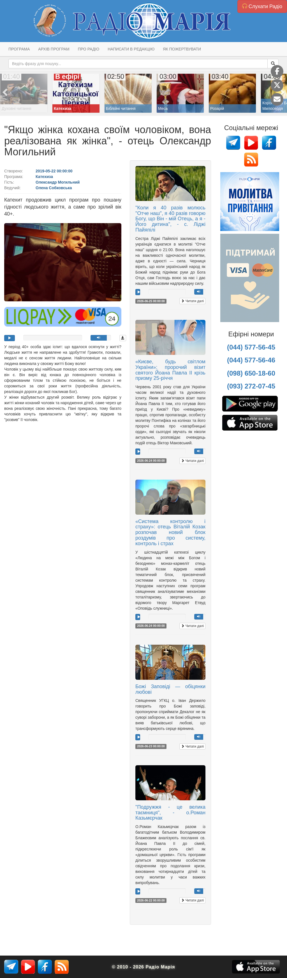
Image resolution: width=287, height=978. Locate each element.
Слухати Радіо (262, 6)
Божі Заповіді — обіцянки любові (170, 689)
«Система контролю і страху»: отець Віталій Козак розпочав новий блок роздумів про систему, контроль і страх (170, 532)
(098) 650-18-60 (251, 373)
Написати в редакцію (131, 49)
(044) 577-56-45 (251, 347)
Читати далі (192, 301)
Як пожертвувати (182, 49)
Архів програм (53, 49)
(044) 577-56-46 (251, 360)
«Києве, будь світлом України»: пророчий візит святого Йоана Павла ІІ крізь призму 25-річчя (170, 370)
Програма (19, 49)
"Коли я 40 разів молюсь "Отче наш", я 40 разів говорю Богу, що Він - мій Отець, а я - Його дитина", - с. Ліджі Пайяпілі (170, 219)
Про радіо (88, 49)
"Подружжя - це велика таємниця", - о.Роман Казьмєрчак (170, 812)
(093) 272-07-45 (251, 386)
